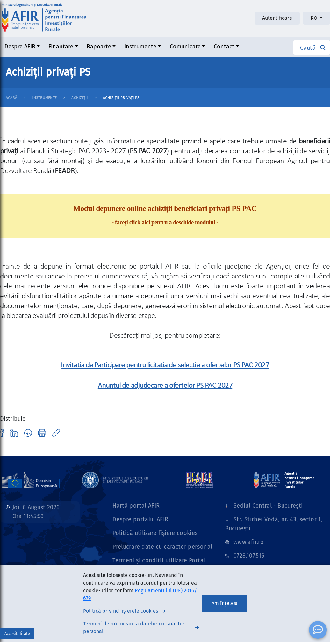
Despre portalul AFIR (140, 519)
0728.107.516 (248, 555)
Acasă (11, 98)
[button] (311, 47)
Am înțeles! (224, 603)
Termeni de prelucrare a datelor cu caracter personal (133, 627)
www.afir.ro (248, 541)
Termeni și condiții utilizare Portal (158, 560)
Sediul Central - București (268, 505)
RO (315, 18)
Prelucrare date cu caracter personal (162, 546)
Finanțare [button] (60, 46)
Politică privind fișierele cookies (120, 611)
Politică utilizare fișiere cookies (154, 533)
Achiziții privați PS (121, 98)
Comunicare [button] (185, 46)
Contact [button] (224, 46)
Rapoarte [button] (99, 46)
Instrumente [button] (140, 46)
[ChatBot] (318, 630)
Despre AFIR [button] (19, 46)
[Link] (115, 479)
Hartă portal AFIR (136, 505)
